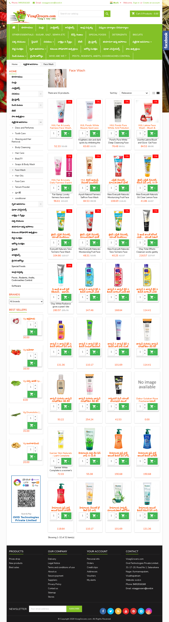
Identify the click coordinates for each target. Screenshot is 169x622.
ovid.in (138, 580)
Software (16, 286)
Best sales (14, 567)
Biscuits (138, 34)
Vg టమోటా (28, 350)
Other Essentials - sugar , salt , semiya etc (38, 34)
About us (52, 571)
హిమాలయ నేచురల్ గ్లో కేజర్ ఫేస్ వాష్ (89, 509)
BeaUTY (19, 158)
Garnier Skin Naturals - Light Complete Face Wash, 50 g (61, 456)
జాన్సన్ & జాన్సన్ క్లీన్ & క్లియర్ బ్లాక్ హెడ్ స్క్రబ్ (118, 345)
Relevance (135, 93)
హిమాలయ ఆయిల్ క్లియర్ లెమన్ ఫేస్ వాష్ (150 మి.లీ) (147, 510)
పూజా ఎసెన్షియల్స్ (111, 48)
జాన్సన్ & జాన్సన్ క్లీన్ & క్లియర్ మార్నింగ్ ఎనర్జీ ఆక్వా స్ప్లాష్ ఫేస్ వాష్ (89, 292)
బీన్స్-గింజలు (77, 34)
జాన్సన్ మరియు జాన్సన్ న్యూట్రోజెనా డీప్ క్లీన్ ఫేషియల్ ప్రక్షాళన (61, 401)
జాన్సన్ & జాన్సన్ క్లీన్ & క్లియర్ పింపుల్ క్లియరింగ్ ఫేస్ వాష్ (89, 346)
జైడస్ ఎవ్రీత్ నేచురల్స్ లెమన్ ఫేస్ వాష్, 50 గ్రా (147, 181)
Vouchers (91, 575)
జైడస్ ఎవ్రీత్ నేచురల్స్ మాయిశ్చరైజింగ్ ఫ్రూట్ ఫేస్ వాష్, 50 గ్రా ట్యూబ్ (89, 237)
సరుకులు (48, 41)
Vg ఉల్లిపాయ (29, 319)
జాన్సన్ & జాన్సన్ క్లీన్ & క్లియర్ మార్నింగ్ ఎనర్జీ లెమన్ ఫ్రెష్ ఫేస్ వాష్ (147, 292)
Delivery (52, 559)
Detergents (119, 34)
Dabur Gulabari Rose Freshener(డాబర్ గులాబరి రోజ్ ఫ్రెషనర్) (147, 401)
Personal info (93, 559)
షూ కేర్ (18, 192)
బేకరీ (80, 41)
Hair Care (19, 153)
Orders (90, 563)
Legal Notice (54, 563)
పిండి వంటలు (18, 56)
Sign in (136, 2)
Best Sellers (18, 310)
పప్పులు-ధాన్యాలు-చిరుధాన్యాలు (113, 27)
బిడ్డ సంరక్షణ (17, 48)
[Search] (84, 14)
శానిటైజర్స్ (69, 27)
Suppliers (52, 580)
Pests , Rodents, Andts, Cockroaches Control (101, 56)
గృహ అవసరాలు (36, 48)
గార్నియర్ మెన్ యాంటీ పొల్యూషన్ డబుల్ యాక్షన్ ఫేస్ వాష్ (118, 401)
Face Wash (20, 170)
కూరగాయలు (27, 27)
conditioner (20, 198)
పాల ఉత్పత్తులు (133, 48)
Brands (14, 294)
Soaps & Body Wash (25, 164)
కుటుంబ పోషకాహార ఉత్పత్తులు (64, 48)
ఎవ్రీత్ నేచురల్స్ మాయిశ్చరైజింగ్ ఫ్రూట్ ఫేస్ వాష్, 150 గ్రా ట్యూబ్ (118, 183)
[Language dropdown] (116, 3)
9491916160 (24, 2)
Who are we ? (57, 56)
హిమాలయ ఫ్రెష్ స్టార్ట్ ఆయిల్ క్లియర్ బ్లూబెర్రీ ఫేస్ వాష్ (147, 456)
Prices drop (14, 559)
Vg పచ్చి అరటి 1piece (32, 381)
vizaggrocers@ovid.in (52, 2)
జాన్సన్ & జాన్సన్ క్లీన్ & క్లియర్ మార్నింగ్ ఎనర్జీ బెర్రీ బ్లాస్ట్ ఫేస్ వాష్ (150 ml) (118, 292)
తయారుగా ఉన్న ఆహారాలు (115, 41)
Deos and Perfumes (24, 127)
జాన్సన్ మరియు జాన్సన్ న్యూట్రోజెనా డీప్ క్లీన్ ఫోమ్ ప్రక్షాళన (147, 346)
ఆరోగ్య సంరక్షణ (90, 48)
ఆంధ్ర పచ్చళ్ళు (86, 27)
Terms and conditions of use (61, 567)
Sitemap (52, 592)
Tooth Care (20, 133)
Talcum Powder (22, 187)
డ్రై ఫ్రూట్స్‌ (92, 41)
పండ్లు (41, 27)
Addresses (92, 571)
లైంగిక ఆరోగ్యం (36, 56)
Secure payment (55, 575)
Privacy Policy (54, 584)
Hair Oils (19, 175)
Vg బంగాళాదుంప (31, 443)
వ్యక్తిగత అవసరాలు (141, 41)
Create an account (151, 2)
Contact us (53, 588)
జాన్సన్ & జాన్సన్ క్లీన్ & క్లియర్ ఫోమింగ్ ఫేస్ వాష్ (61, 345)
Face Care (19, 181)
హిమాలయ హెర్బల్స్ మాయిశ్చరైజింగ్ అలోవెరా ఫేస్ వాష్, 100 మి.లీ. (118, 510)
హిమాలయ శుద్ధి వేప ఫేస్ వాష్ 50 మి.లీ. (89, 454)
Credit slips (92, 567)
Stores (51, 596)
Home (13, 71)
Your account (97, 551)
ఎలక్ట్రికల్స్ (54, 27)
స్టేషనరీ (34, 41)
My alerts (91, 580)
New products (16, 563)
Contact (132, 551)
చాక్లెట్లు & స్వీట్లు (65, 41)
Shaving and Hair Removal (21, 140)
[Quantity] (30, 325)
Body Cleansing (22, 147)
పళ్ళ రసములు (18, 41)
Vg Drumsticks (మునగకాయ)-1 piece (32, 412)
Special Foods (97, 34)
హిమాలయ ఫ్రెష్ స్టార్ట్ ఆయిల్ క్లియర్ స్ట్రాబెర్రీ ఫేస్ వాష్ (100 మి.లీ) (60, 510)
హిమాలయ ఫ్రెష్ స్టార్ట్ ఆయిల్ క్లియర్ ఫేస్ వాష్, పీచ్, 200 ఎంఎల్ (118, 456)
